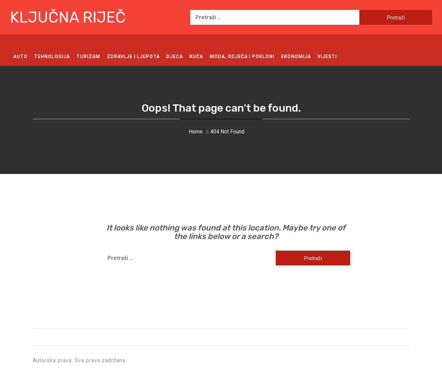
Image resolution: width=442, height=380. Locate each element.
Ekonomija (296, 56)
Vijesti (327, 56)
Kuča (196, 56)
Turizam (88, 56)
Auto (20, 56)
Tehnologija (52, 56)
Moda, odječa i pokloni (242, 56)
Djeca (174, 56)
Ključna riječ (68, 17)
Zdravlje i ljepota (133, 56)
